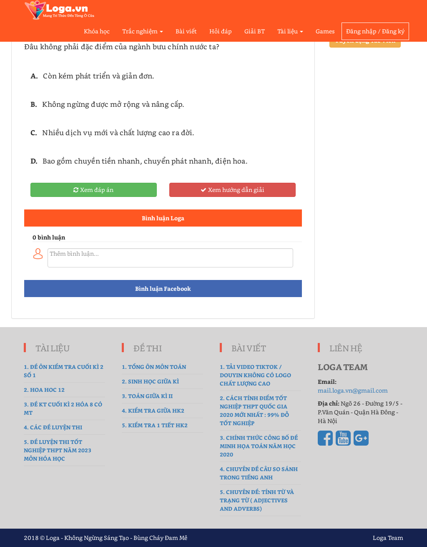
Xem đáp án (93, 190)
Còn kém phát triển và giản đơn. (98, 75)
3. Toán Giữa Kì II (147, 395)
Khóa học (97, 31)
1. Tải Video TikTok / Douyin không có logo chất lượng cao (255, 375)
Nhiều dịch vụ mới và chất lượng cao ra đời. (118, 132)
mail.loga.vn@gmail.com (353, 390)
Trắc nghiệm (142, 31)
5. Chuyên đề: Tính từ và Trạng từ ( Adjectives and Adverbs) (257, 500)
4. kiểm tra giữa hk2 (153, 410)
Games (325, 31)
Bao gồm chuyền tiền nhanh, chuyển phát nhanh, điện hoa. (145, 160)
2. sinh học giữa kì (150, 381)
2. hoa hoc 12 (44, 389)
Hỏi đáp (220, 31)
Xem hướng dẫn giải (232, 190)
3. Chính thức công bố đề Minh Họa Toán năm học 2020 (259, 446)
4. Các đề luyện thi (53, 427)
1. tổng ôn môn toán (154, 366)
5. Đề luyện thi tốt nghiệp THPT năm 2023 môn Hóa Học (57, 450)
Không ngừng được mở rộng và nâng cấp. (113, 103)
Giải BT (254, 31)
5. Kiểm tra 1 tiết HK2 (155, 425)
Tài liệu (290, 31)
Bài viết (186, 31)
